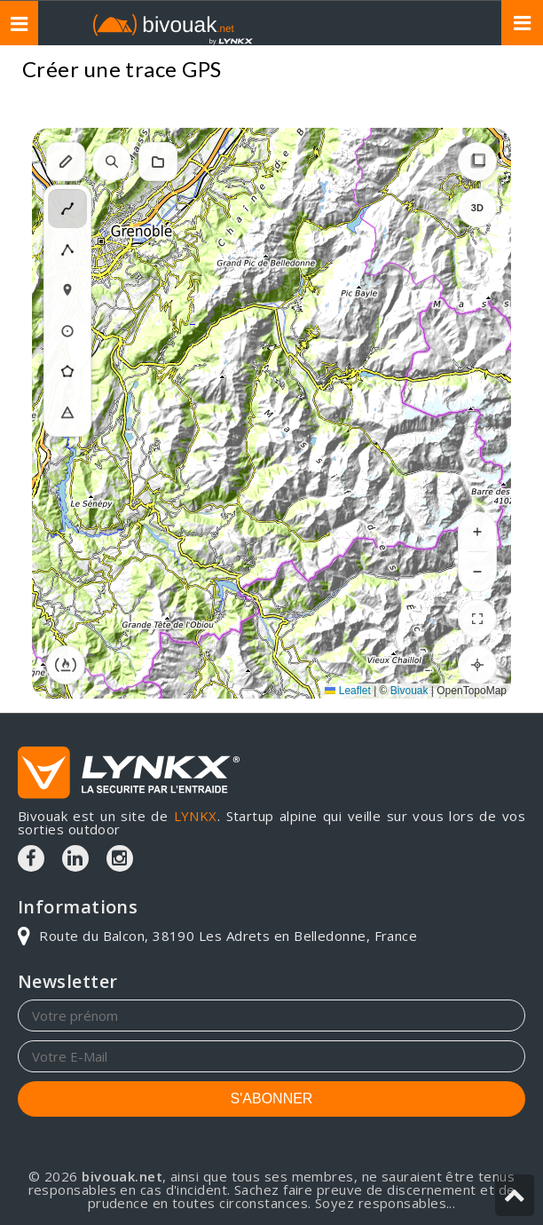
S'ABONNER (272, 1098)
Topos (489, 71)
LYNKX (195, 816)
